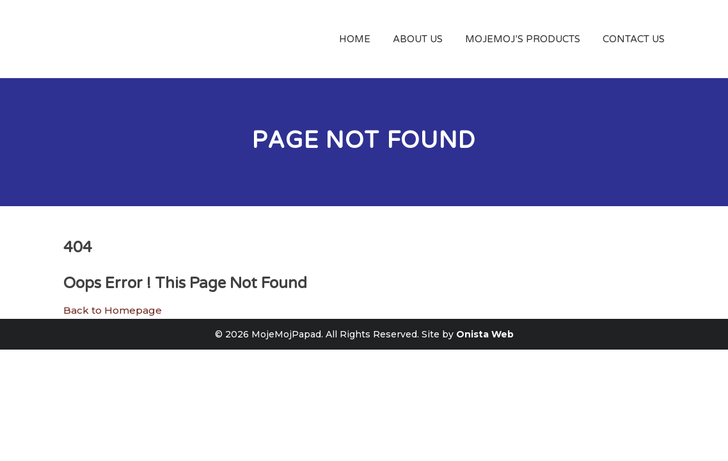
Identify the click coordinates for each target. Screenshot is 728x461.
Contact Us (634, 39)
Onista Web (485, 334)
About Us (418, 39)
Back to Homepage (112, 310)
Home (354, 39)
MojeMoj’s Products (522, 39)
